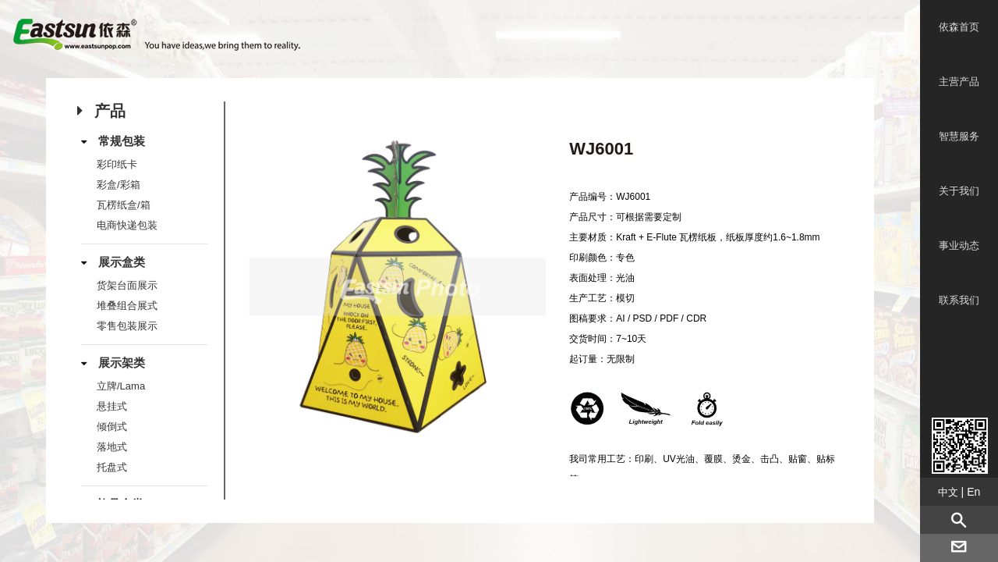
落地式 (112, 447)
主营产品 (959, 81)
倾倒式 (112, 426)
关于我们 (959, 191)
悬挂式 (112, 406)
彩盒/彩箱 (118, 184)
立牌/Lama (121, 386)
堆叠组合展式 (127, 305)
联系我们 (959, 300)
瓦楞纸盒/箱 (123, 205)
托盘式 (112, 467)
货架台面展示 (127, 285)
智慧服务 (959, 136)
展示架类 (121, 362)
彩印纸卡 (117, 164)
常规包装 (121, 141)
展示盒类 (121, 262)
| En (959, 492)
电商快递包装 (127, 225)
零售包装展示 (127, 326)
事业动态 (959, 245)
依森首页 (959, 27)
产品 (110, 110)
